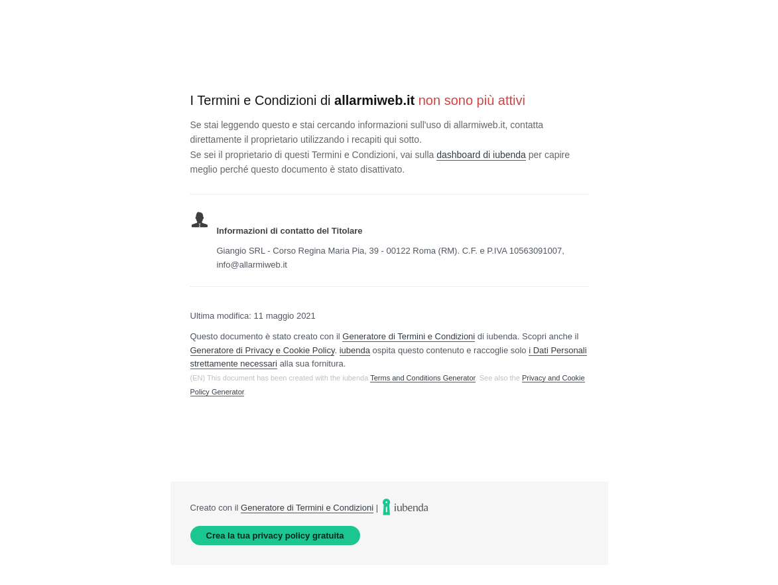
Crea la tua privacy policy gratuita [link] (275, 536)
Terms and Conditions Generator (422, 378)
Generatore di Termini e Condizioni (408, 336)
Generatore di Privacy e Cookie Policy (262, 350)
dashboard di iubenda (481, 154)
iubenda (355, 350)
